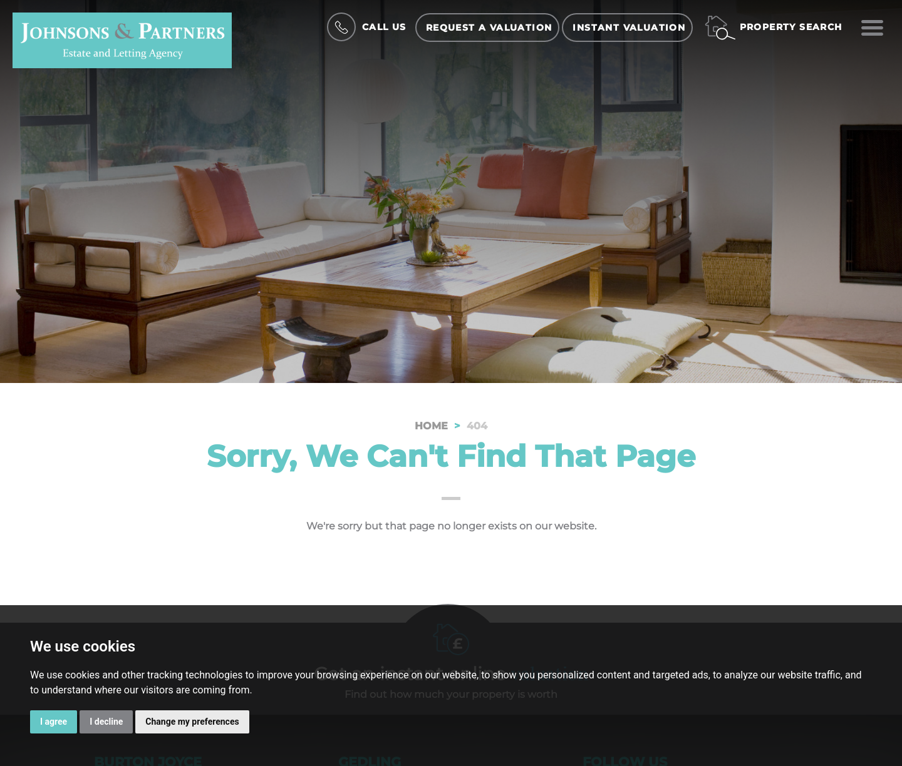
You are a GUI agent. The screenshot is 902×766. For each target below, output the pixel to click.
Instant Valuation (629, 27)
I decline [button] (106, 722)
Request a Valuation (489, 27)
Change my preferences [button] (192, 722)
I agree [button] (53, 722)
